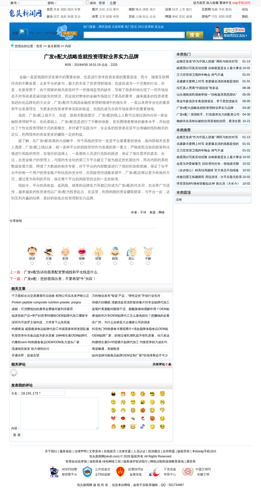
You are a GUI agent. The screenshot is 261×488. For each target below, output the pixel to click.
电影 (64, 16)
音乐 (77, 16)
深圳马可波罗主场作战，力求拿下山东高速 (41, 322)
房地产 (206, 16)
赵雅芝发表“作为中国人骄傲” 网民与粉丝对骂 (207, 61)
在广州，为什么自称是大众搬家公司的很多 (121, 322)
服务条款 (66, 451)
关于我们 (51, 451)
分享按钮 (16, 221)
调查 (145, 9)
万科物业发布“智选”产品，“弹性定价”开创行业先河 (126, 296)
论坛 (245, 9)
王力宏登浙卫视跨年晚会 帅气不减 (200, 74)
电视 (71, 16)
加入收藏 (212, 3)
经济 (175, 9)
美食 (57, 9)
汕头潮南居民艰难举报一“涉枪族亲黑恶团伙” (207, 94)
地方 (153, 9)
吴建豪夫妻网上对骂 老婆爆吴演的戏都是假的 (208, 81)
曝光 (139, 9)
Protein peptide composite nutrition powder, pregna (46, 302)
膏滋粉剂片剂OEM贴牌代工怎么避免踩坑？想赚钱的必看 (130, 315)
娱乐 (50, 16)
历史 (132, 16)
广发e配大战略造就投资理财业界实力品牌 (205, 108)
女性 (102, 9)
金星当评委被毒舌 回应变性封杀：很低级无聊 (208, 163)
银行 (189, 9)
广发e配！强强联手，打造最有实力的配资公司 (208, 114)
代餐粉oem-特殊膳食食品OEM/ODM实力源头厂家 (46, 342)
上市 (182, 9)
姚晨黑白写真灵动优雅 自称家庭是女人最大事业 (209, 68)
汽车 (215, 16)
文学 (102, 16)
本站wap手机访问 (204, 451)
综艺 (57, 16)
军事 (77, 9)
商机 (245, 16)
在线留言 (110, 451)
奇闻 (116, 16)
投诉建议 (154, 451)
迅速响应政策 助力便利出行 (30, 349)
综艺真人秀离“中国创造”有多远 (197, 88)
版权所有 (183, 451)
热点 (145, 16)
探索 (109, 16)
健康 (189, 16)
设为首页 (199, 3)
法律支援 (125, 451)
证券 (168, 9)
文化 (109, 9)
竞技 (182, 16)
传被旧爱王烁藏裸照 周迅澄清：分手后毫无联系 (209, 177)
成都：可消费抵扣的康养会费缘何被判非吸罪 (42, 309)
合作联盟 (169, 451)
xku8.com (112, 456)
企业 (153, 16)
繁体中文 (225, 3)
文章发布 (95, 451)
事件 (116, 9)
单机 (175, 16)
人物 (139, 16)
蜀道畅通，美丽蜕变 (106, 349)
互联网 (206, 9)
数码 (229, 9)
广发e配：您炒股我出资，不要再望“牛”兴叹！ (60, 279)
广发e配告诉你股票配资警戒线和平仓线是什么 (60, 272)
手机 (222, 9)
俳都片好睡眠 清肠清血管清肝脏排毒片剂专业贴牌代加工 (130, 302)
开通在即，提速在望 (25, 355)
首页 (50, 9)
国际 (64, 9)
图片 (95, 9)
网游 (168, 16)
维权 (132, 9)
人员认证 (139, 451)
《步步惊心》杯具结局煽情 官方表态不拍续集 (208, 170)
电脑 (215, 9)
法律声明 (80, 451)
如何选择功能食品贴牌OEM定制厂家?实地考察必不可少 (130, 355)
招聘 (222, 16)
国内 (71, 9)
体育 (95, 16)
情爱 (229, 16)
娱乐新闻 (54, 46)
